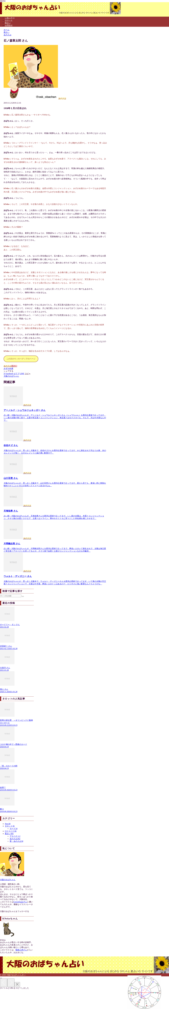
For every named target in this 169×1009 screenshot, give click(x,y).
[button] (27, 374)
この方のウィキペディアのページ (20, 359)
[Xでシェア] (4, 374)
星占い (14, 366)
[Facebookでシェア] (9, 374)
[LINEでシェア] (22, 374)
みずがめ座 (8, 369)
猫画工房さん (21, 950)
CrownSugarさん (20, 902)
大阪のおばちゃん (7, 880)
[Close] (17, 984)
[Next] (10, 983)
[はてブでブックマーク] (16, 374)
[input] (10, 596)
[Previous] (3, 983)
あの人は (7, 366)
